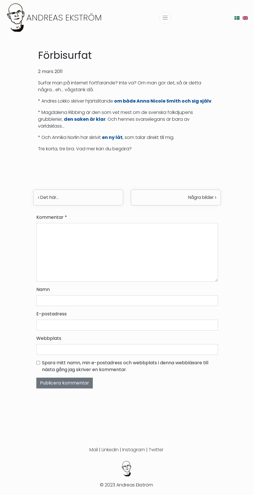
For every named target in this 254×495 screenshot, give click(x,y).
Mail (93, 449)
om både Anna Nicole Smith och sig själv (162, 101)
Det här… (48, 197)
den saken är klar (85, 119)
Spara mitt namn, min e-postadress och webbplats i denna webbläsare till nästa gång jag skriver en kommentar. (125, 366)
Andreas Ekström (64, 17)
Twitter (156, 449)
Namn (43, 289)
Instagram (133, 449)
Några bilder (202, 197)
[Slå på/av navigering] (165, 18)
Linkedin (110, 449)
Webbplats (48, 338)
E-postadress (51, 314)
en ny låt (112, 137)
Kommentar (51, 217)
